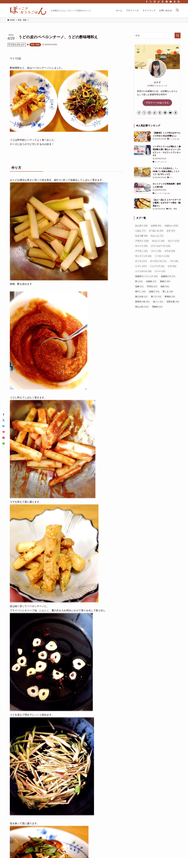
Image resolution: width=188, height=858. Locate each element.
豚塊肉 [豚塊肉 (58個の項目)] (170, 296)
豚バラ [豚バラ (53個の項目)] (156, 296)
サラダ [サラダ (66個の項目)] (170, 251)
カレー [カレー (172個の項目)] (173, 241)
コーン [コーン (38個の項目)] (156, 251)
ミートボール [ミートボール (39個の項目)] (143, 271)
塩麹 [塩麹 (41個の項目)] (139, 286)
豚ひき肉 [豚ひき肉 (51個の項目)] (141, 296)
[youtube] (171, 1)
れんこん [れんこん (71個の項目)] (157, 236)
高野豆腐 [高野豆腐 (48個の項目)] (173, 301)
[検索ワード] (157, 35)
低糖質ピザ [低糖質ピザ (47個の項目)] (168, 276)
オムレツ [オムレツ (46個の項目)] (158, 241)
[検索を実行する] (177, 35)
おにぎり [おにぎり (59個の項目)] (141, 225)
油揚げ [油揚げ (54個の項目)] (154, 291)
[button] (3, 414)
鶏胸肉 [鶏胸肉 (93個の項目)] (157, 307)
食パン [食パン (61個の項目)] (158, 301)
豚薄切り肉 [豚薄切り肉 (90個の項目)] (142, 301)
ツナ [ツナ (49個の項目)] (174, 261)
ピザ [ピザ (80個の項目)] (172, 266)
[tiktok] (159, 1)
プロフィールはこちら (157, 102)
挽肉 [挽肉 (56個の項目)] (165, 286)
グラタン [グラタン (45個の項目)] (141, 251)
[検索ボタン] (177, 10)
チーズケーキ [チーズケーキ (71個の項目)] (158, 261)
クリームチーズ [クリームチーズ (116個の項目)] (160, 246)
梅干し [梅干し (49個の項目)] (140, 291)
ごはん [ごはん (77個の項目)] (140, 231)
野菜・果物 (35, 44)
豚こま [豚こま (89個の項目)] (168, 291)
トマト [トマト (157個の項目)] (141, 266)
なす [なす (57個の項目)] (171, 231)
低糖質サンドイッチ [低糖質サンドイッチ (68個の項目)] (146, 276)
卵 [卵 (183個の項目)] (139, 281)
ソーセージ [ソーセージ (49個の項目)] (162, 256)
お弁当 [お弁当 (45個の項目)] (156, 225)
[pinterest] (167, 1)
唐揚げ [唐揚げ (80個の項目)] (165, 281)
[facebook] (147, 1)
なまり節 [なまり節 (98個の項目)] (141, 236)
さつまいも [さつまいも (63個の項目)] (156, 231)
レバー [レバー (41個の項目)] (160, 271)
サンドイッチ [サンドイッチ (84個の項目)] (143, 256)
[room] (163, 1)
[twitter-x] (151, 1)
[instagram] (155, 1)
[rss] (179, 1)
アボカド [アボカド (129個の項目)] (142, 241)
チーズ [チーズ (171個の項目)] (141, 261)
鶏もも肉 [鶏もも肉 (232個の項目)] (142, 307)
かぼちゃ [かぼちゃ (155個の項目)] (171, 225)
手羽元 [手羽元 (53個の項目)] (152, 286)
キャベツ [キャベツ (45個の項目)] (141, 246)
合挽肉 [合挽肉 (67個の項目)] (151, 281)
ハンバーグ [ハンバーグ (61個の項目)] (157, 266)
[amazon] (175, 1)
